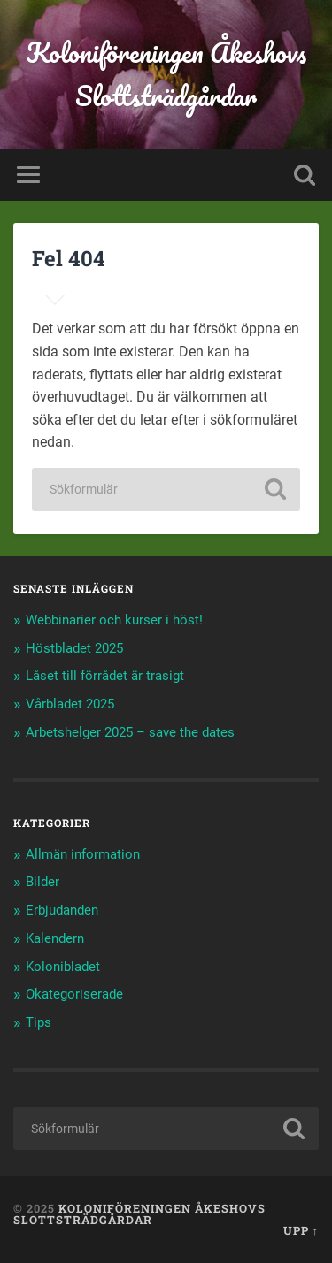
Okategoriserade (74, 994)
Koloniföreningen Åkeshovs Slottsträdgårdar (166, 74)
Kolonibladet (63, 967)
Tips (38, 1022)
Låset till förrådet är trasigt (105, 676)
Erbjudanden (62, 910)
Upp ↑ (301, 1230)
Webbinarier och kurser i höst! (114, 620)
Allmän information (83, 854)
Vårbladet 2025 (70, 704)
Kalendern (55, 938)
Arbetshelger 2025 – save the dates (130, 732)
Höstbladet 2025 (74, 648)
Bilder (42, 882)
